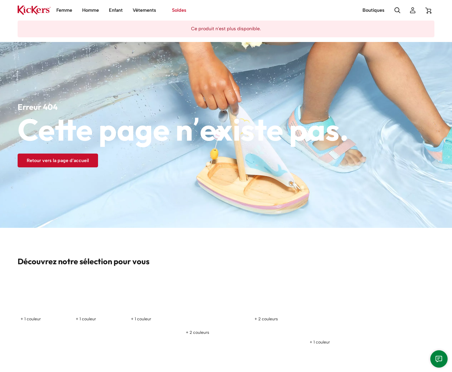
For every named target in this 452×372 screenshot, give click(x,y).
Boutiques (373, 10)
